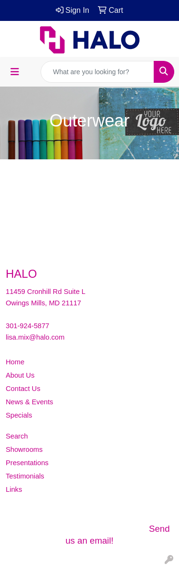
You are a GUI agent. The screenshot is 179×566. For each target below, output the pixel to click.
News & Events (29, 402)
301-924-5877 (27, 326)
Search (17, 436)
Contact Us (23, 388)
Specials (19, 415)
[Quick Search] (97, 72)
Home (15, 362)
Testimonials (25, 476)
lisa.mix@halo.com (35, 337)
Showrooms (24, 449)
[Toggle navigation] (15, 71)
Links (14, 489)
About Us (20, 375)
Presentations (27, 463)
